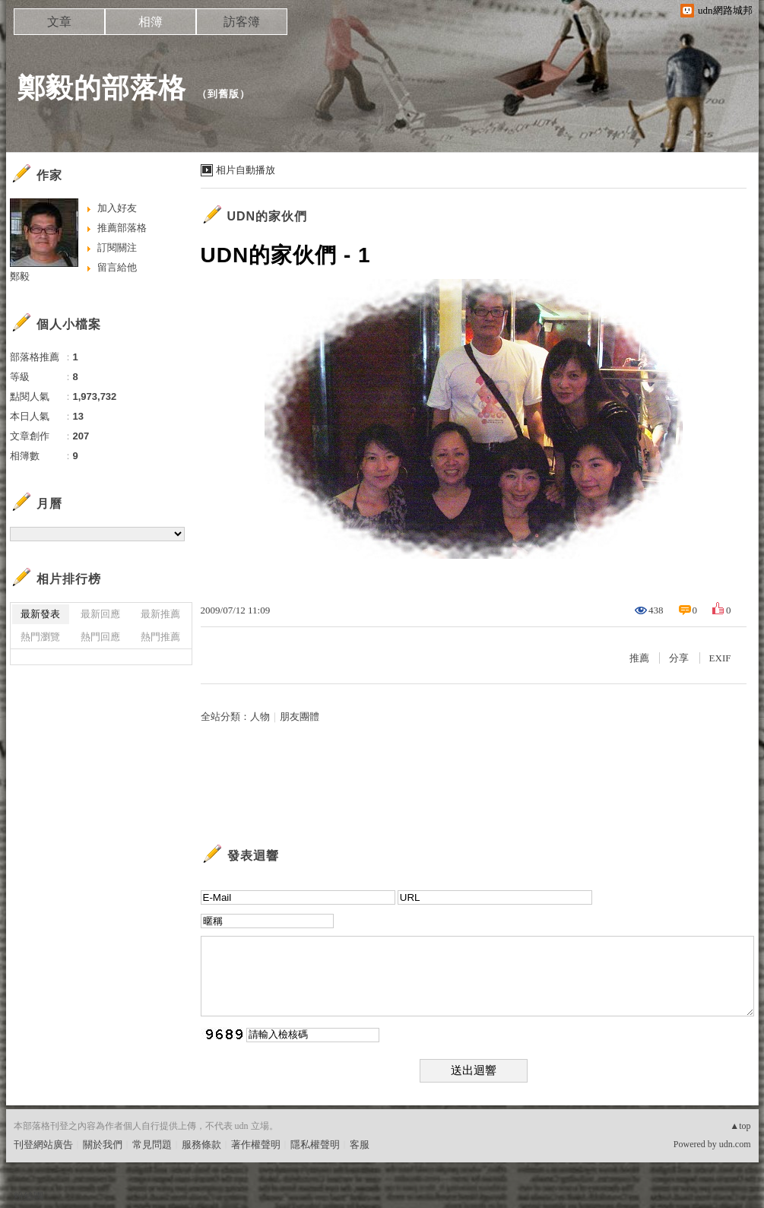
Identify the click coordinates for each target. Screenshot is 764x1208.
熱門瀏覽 (40, 636)
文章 (59, 21)
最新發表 (40, 614)
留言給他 (117, 267)
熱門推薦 (160, 636)
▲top (740, 1126)
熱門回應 (100, 636)
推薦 (639, 658)
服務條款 (201, 1144)
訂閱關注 (117, 247)
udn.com (735, 1144)
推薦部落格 (122, 227)
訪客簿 (241, 21)
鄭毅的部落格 (101, 87)
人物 (260, 716)
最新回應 (100, 614)
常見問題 (152, 1144)
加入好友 (117, 208)
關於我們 (102, 1144)
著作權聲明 (256, 1144)
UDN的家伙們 (267, 216)
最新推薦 (160, 614)
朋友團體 (299, 716)
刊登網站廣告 (43, 1144)
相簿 (150, 21)
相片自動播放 (245, 170)
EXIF (720, 658)
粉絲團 (28, 1196)
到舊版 (223, 94)
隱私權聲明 (315, 1144)
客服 (359, 1144)
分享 (679, 658)
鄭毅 (20, 276)
